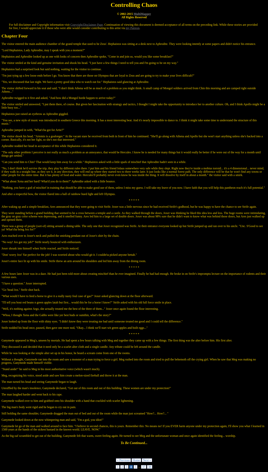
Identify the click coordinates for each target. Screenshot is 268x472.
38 (149, 466)
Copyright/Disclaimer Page (86, 24)
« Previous (123, 460)
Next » (147, 460)
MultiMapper (142, 13)
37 (143, 466)
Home (136, 460)
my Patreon (132, 28)
